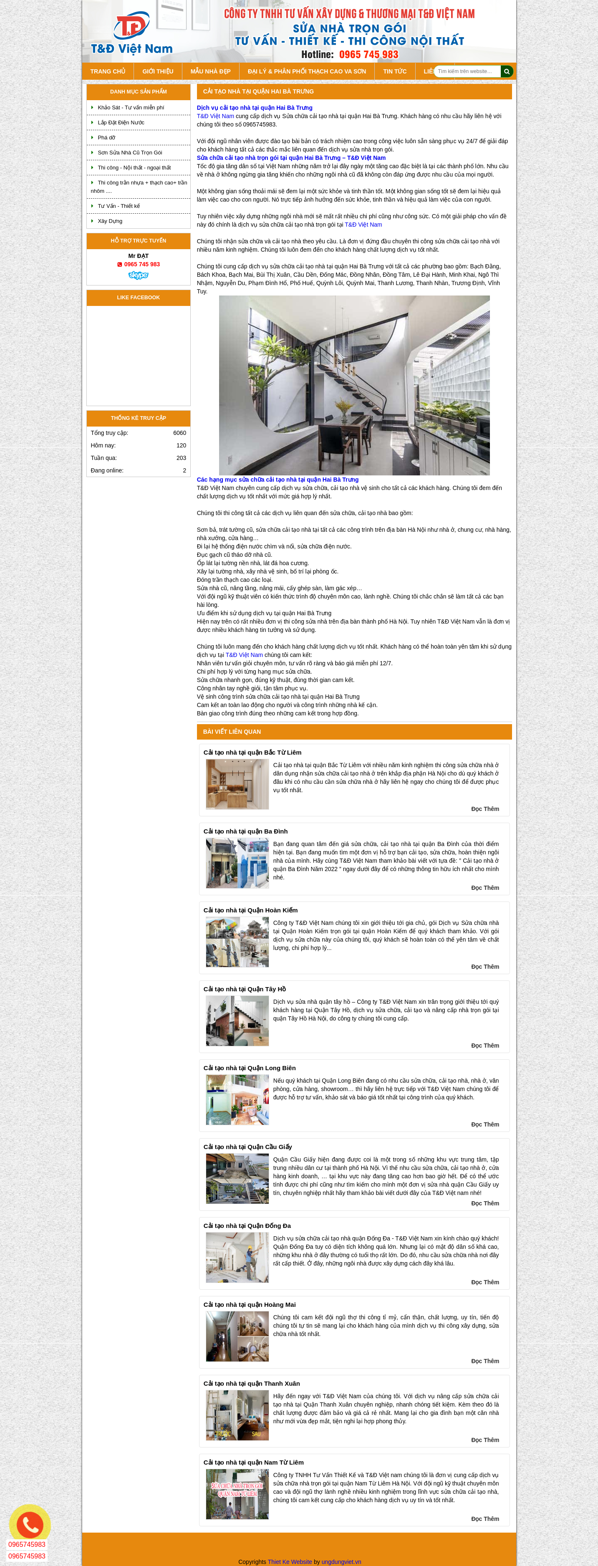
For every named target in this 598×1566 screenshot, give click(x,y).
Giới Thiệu (157, 71)
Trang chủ (108, 71)
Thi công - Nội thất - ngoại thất (134, 167)
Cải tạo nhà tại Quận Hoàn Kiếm (251, 910)
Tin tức (394, 71)
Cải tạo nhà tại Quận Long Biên (250, 1067)
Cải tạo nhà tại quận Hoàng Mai (250, 1304)
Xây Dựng (110, 221)
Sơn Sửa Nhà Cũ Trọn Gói (130, 152)
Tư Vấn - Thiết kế (119, 206)
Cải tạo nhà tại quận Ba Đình (246, 831)
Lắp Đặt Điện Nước (121, 122)
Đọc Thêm (485, 809)
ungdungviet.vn (341, 1561)
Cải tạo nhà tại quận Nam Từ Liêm (254, 1462)
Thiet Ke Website (290, 1561)
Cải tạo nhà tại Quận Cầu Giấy (248, 1146)
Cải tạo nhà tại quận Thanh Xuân (252, 1383)
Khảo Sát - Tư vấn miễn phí (131, 107)
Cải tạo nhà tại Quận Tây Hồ (245, 989)
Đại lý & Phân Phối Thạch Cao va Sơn (307, 71)
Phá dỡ (106, 137)
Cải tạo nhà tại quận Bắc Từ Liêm (253, 752)
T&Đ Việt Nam (215, 116)
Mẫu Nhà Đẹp (211, 71)
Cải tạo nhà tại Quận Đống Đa (247, 1225)
